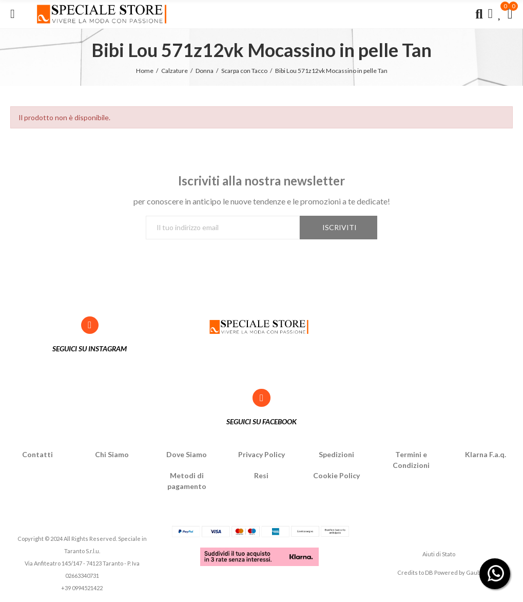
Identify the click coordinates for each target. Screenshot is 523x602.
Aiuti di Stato (438, 554)
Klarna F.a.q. (485, 454)
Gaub (473, 572)
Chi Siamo (112, 454)
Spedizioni (336, 454)
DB (429, 572)
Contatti (37, 454)
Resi (261, 475)
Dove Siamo (186, 454)
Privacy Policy (261, 454)
